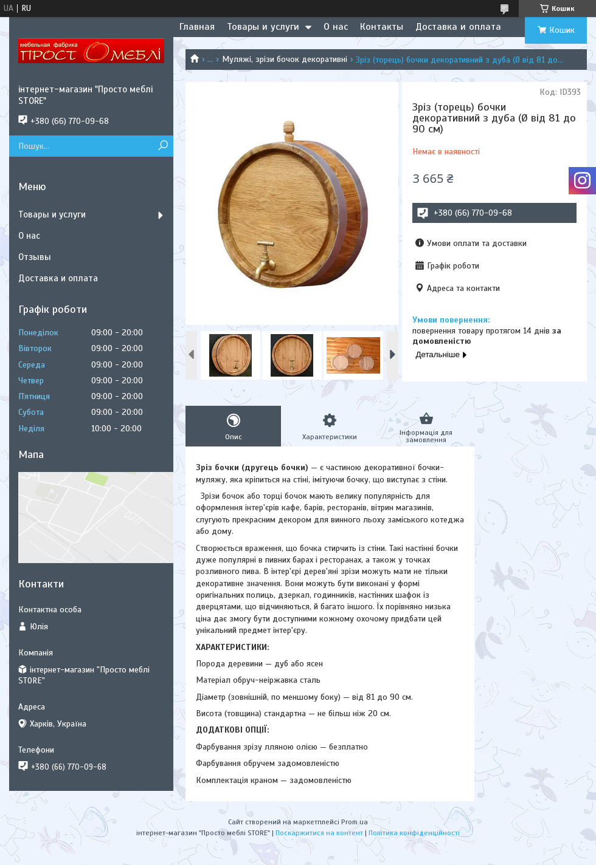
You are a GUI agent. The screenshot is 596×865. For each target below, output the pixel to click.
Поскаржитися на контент (319, 833)
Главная (197, 27)
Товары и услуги (263, 27)
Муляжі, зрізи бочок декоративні (284, 59)
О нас (336, 27)
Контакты (381, 27)
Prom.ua (354, 822)
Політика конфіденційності (414, 833)
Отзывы (34, 256)
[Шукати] (162, 146)
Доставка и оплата (458, 27)
